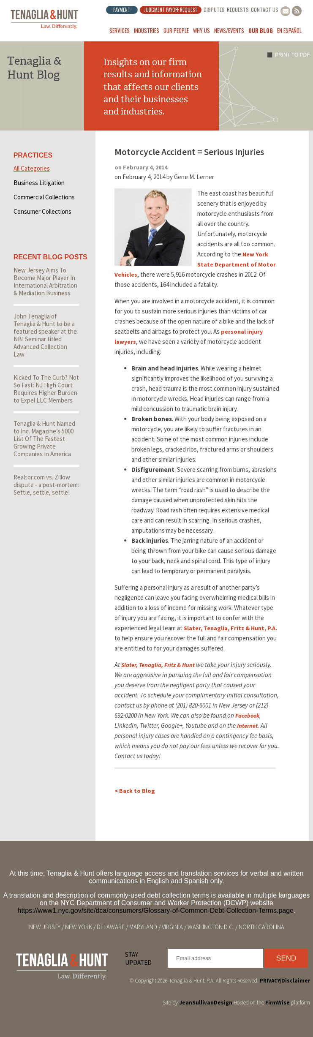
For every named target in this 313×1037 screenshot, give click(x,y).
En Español (289, 30)
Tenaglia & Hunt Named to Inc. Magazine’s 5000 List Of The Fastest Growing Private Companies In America (44, 438)
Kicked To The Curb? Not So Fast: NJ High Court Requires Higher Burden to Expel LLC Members (46, 388)
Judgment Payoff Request (170, 9)
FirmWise (277, 1002)
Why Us (201, 30)
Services (119, 30)
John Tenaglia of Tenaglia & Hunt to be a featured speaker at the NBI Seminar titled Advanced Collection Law (45, 335)
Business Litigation (39, 183)
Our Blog (260, 30)
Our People (176, 30)
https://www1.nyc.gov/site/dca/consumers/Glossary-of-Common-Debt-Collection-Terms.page (155, 910)
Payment (121, 9)
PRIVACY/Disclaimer (285, 980)
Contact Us (264, 9)
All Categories (32, 168)
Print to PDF (292, 55)
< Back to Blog (134, 791)
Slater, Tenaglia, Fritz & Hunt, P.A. (230, 628)
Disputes (214, 9)
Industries (146, 30)
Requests (238, 9)
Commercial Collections (44, 197)
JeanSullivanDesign (205, 1002)
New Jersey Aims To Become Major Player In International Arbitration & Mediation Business (45, 281)
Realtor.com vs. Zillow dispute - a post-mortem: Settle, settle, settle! (46, 484)
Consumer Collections (42, 211)
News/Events (229, 30)
